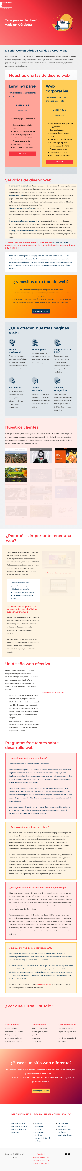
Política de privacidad (41, 1157)
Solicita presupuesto (41, 311)
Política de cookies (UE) (41, 1164)
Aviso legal (41, 1154)
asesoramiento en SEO (43, 984)
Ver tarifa (22, 153)
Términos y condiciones (41, 1160)
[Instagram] (69, 1154)
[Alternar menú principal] (79, 5)
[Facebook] (66, 1154)
